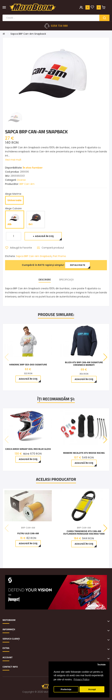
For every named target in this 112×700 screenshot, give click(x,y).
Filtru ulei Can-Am (28, 533)
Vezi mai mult (13, 159)
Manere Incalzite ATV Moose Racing (84, 452)
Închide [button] (102, 664)
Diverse (21, 180)
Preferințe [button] (66, 689)
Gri (35, 219)
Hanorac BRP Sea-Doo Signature (28, 364)
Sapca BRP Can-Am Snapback (28, 34)
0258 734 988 (59, 26)
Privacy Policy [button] (81, 679)
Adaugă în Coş (44, 236)
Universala (14, 200)
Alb (14, 219)
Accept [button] (92, 689)
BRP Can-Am (27, 184)
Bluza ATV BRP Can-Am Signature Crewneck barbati (84, 363)
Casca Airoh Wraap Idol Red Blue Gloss (28, 449)
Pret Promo (59, 256)
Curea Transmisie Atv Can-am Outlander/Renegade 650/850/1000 (84, 532)
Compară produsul (53, 247)
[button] (105, 357)
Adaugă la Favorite (21, 247)
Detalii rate (77, 265)
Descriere (45, 279)
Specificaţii (66, 279)
